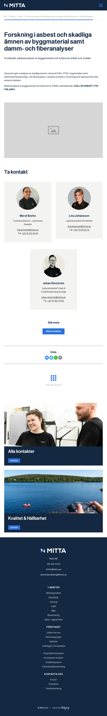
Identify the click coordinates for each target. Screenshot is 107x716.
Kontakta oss (53, 676)
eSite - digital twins (53, 621)
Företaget (53, 629)
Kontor (53, 681)
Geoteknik (53, 599)
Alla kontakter (53, 331)
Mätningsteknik (53, 595)
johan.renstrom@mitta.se (54, 297)
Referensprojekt (53, 639)
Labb (53, 608)
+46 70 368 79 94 (55, 301)
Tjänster (53, 589)
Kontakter (54, 686)
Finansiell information (53, 655)
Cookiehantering (53, 690)
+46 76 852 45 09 (30, 233)
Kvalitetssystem (54, 664)
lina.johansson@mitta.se (79, 226)
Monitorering (53, 617)
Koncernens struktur (53, 659)
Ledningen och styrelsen (53, 647)
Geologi (53, 604)
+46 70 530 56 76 (81, 230)
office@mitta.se (53, 571)
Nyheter (53, 643)
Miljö (53, 612)
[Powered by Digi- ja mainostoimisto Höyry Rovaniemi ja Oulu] (60, 709)
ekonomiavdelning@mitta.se (53, 576)
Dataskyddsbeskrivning (53, 668)
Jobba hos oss (53, 634)
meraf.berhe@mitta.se (28, 230)
